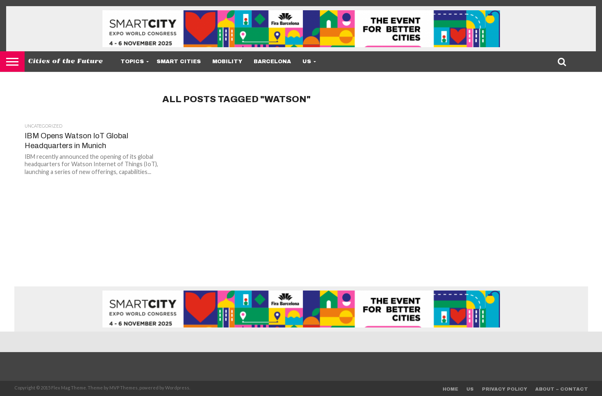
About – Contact (561, 389)
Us (306, 61)
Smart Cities (179, 61)
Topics (132, 61)
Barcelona (272, 61)
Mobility (227, 61)
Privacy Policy (504, 389)
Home (450, 389)
